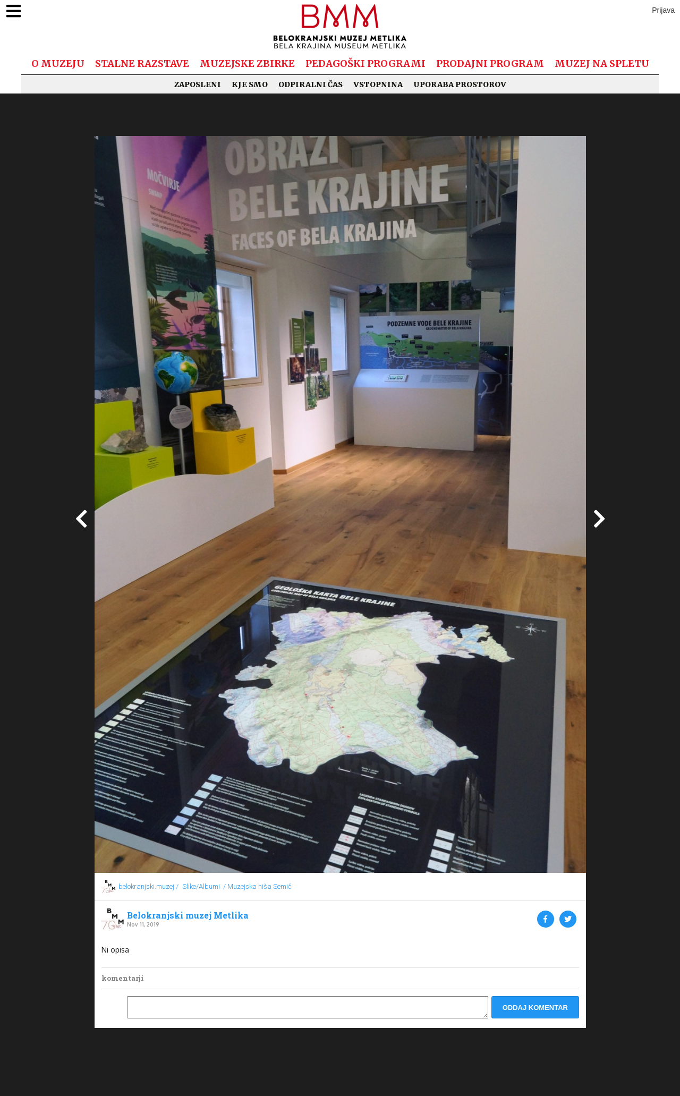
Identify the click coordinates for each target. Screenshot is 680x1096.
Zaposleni (197, 84)
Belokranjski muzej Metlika (188, 915)
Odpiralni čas (310, 84)
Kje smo (250, 84)
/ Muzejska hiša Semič (257, 886)
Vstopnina (378, 84)
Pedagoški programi (365, 63)
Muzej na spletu (602, 63)
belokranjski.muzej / (148, 886)
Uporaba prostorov (459, 84)
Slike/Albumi (201, 886)
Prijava (663, 10)
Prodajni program (490, 63)
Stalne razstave (142, 63)
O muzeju (57, 63)
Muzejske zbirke (247, 63)
